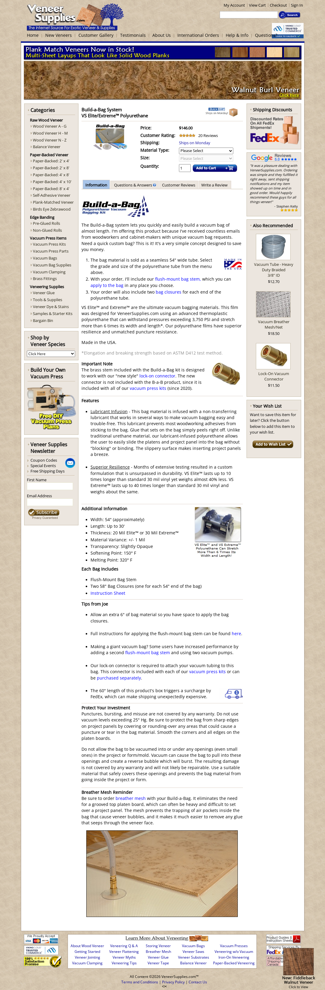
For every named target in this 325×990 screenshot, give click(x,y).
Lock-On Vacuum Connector (273, 376)
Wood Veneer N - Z (49, 140)
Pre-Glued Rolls (46, 223)
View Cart (257, 5)
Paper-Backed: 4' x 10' (52, 181)
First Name (36, 479)
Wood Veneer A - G (49, 126)
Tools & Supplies (47, 299)
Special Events (43, 465)
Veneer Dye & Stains (51, 306)
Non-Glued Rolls (47, 230)
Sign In (297, 5)
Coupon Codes (43, 460)
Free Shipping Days (47, 471)
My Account (234, 5)
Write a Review (214, 185)
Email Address (39, 495)
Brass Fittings (45, 278)
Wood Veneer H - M (50, 133)
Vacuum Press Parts (51, 251)
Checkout (278, 5)
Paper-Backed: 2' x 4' (51, 161)
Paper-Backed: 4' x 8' (51, 174)
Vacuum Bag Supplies (52, 265)
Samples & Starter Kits (52, 313)
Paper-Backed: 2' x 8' (51, 167)
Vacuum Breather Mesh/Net (273, 324)
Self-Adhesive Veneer (51, 195)
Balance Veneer (46, 146)
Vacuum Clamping (49, 272)
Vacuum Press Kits (49, 244)
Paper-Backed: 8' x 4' (51, 188)
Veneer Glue (44, 292)
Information (96, 185)
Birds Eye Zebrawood (52, 209)
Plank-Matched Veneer (53, 202)
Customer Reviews (178, 185)
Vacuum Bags (45, 258)
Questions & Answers (134, 185)
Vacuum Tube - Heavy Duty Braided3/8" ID (273, 270)
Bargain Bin (43, 320)
